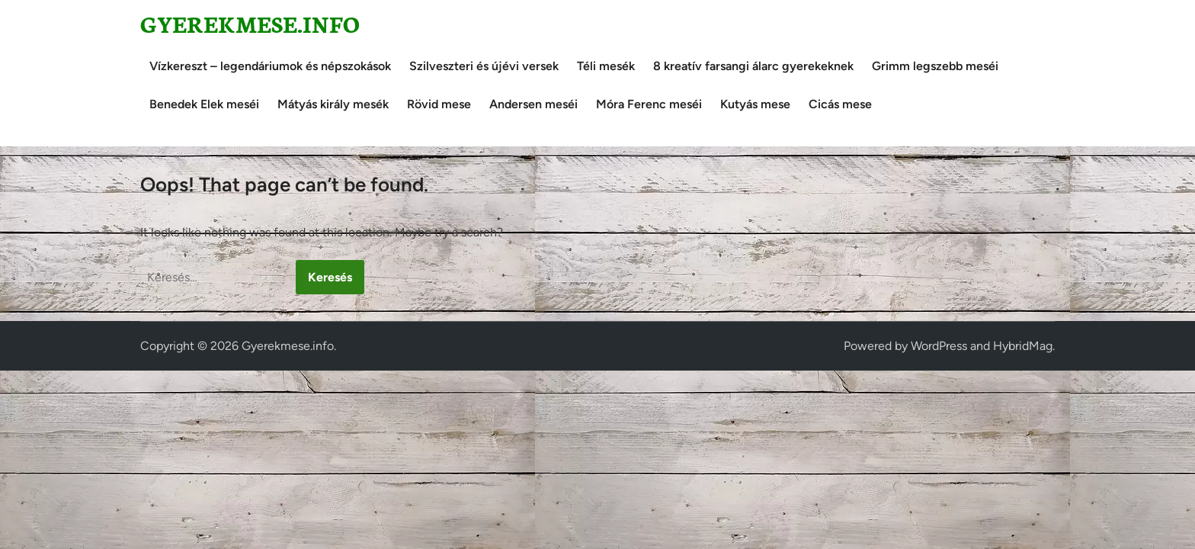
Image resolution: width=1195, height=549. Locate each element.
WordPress (939, 346)
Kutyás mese (755, 104)
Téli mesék (606, 66)
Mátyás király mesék (333, 104)
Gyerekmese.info (250, 23)
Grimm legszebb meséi (935, 66)
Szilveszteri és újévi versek (484, 66)
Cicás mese (840, 104)
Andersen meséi (533, 104)
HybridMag (1022, 346)
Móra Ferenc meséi (649, 104)
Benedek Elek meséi (204, 104)
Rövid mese (439, 104)
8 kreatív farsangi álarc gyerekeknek (753, 66)
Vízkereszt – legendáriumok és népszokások (270, 66)
